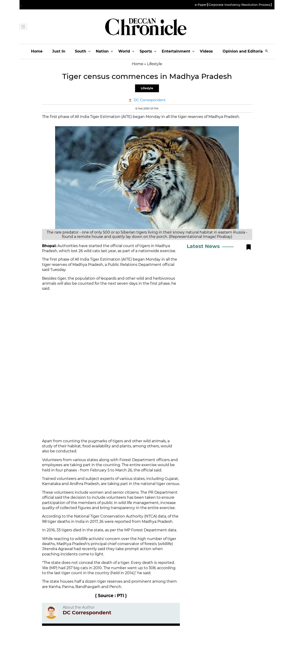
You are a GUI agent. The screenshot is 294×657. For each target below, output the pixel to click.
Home (36, 51)
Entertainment (176, 51)
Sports (146, 51)
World (124, 51)
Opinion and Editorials (244, 51)
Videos (206, 51)
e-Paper (201, 4)
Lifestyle (147, 88)
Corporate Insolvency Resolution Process (239, 4)
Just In (58, 51)
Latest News (203, 246)
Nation (102, 51)
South (80, 51)
